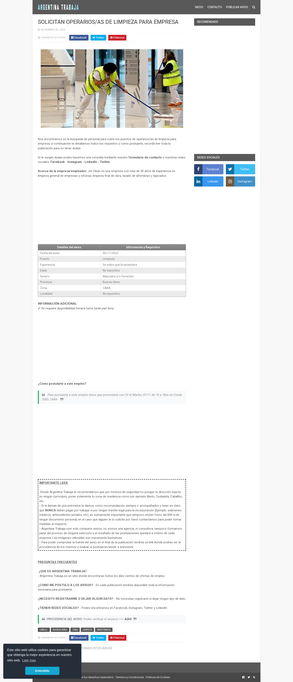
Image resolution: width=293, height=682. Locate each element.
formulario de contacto (145, 157)
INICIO (199, 7)
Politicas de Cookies (158, 677)
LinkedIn (91, 162)
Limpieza (87, 630)
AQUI (128, 619)
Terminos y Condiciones (130, 677)
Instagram (75, 162)
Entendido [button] (42, 670)
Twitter (105, 162)
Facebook (57, 162)
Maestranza (103, 630)
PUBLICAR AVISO (237, 7)
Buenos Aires (60, 630)
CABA (75, 630)
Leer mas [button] (29, 660)
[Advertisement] (112, 211)
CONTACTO (214, 7)
